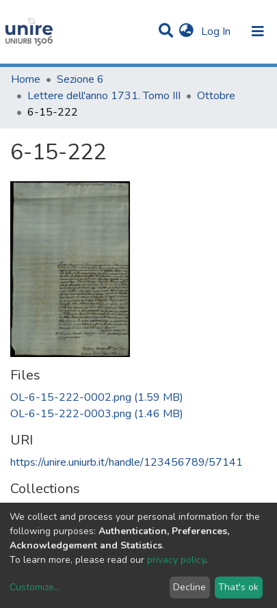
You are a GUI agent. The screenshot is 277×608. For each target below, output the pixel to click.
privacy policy (176, 559)
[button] (186, 31)
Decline (189, 587)
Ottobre (216, 95)
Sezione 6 (80, 79)
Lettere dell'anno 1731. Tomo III (104, 95)
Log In (217, 31)
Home (25, 79)
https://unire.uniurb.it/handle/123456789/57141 (126, 462)
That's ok (238, 587)
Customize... (35, 587)
